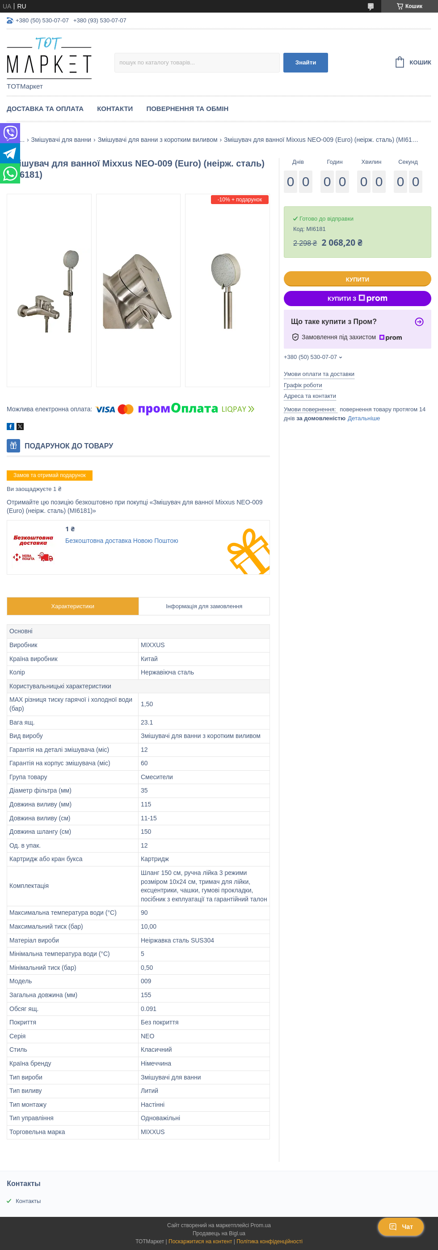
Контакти (115, 108)
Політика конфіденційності (269, 1241)
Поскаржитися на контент (200, 1241)
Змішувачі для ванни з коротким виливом (158, 139)
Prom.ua (261, 1225)
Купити (357, 279)
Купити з (357, 298)
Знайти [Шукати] (305, 62)
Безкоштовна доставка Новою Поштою (121, 540)
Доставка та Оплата (45, 108)
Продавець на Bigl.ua (219, 1233)
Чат (401, 1227)
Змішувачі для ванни (61, 139)
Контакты (28, 1201)
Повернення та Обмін (187, 108)
